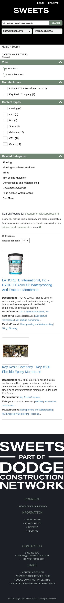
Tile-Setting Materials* (15, 177)
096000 (39, 401)
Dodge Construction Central (33, 580)
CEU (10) (14, 138)
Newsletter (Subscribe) (33, 506)
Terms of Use (33, 519)
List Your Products (33, 559)
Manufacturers (16, 74)
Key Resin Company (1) (22, 94)
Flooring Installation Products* (19, 167)
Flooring (7, 162)
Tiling (6, 172)
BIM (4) (13, 120)
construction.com (33, 572)
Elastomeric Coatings (14, 188)
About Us (33, 531)
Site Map (33, 527)
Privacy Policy (33, 523)
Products (13, 68)
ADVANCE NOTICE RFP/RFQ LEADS (33, 576)
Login (40, 3)
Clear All (6, 57)
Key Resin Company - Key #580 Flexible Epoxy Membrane (26, 369)
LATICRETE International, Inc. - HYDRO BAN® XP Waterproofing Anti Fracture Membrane (27, 285)
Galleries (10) (16, 132)
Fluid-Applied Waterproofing (18, 193)
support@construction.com (32, 556)
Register (53, 3)
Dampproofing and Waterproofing (21, 182)
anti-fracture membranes (27, 320)
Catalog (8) (15, 108)
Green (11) (15, 144)
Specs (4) (14, 126)
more (35, 227)
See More (8, 198)
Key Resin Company (30, 397)
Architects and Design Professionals (33, 583)
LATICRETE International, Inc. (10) (28, 88)
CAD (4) (13, 114)
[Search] (32, 23)
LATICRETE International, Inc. (34, 311)
